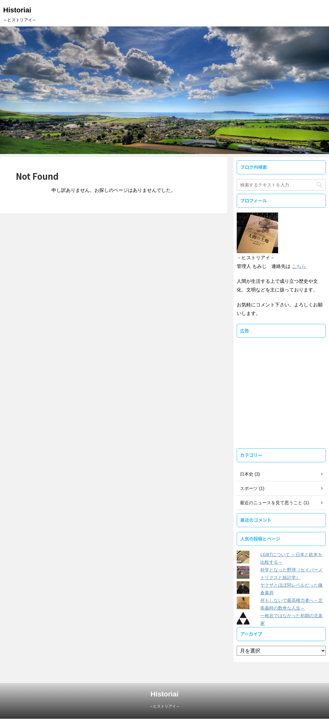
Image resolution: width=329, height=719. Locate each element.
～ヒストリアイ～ (164, 706)
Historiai (17, 10)
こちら (299, 266)
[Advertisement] (281, 399)
